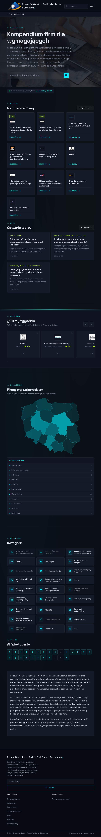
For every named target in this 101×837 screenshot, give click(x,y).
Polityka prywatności (60, 799)
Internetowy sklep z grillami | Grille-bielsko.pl (20, 184)
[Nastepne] (91, 326)
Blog (9, 816)
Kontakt (10, 820)
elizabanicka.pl (17, 14)
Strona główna (13, 799)
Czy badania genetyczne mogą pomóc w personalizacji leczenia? (70, 242)
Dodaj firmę (12, 808)
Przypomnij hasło (14, 812)
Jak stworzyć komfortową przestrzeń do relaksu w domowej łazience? (26, 244)
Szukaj (50, 788)
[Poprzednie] (85, 326)
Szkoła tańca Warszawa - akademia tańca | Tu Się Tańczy (20, 132)
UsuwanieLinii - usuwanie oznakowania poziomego (50, 130)
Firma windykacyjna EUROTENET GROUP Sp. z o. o (79, 128)
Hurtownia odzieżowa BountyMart (19, 211)
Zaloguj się (11, 803)
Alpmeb (72, 156)
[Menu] (91, 6)
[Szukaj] (76, 6)
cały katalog (85, 110)
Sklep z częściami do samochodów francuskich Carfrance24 (50, 185)
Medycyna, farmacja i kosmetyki (70, 238)
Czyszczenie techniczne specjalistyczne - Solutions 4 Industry (20, 159)
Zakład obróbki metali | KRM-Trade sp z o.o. (49, 157)
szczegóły (15, 139)
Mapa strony (12, 824)
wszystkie (86, 230)
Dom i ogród (15, 238)
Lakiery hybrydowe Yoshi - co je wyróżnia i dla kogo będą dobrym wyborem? (26, 274)
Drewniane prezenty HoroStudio (78, 184)
